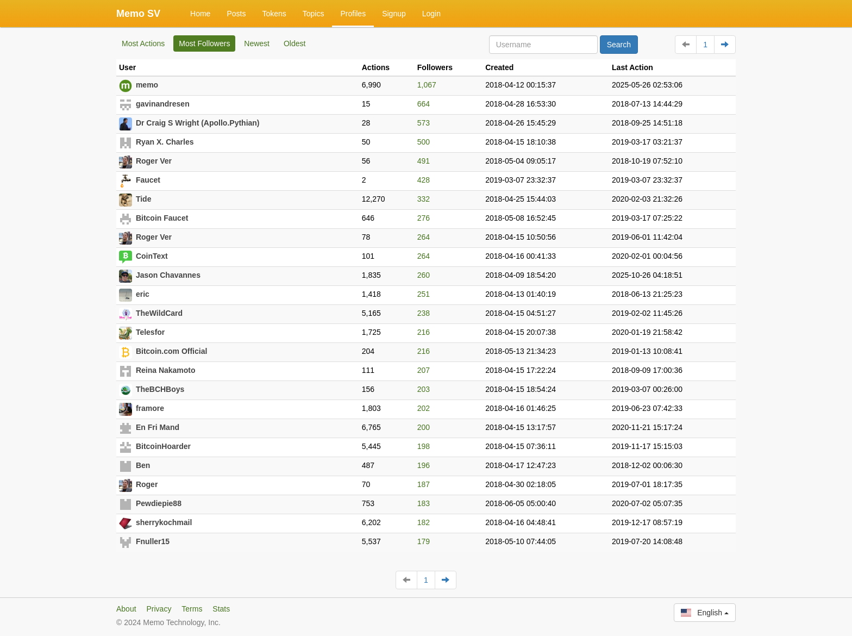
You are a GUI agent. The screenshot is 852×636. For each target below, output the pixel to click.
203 (423, 389)
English (705, 612)
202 (423, 408)
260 (423, 275)
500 (423, 142)
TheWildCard (159, 313)
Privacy (158, 608)
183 (423, 503)
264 (423, 237)
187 (423, 484)
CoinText (152, 256)
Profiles (353, 13)
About (126, 608)
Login (431, 13)
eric (142, 294)
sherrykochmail (164, 522)
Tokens (274, 13)
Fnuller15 (153, 541)
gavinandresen (163, 103)
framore (150, 408)
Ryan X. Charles (165, 142)
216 (423, 332)
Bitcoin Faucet (162, 218)
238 (423, 313)
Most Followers (204, 43)
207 (423, 370)
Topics (313, 13)
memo (147, 84)
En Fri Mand (157, 427)
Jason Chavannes (168, 275)
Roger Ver (154, 161)
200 (423, 427)
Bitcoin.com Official (171, 351)
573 (423, 123)
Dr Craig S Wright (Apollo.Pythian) (198, 123)
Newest (257, 43)
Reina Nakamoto (166, 370)
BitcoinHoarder (163, 446)
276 (423, 218)
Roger (147, 484)
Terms (191, 608)
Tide (144, 199)
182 (423, 522)
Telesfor (150, 332)
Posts (236, 13)
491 (423, 161)
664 (423, 103)
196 (423, 465)
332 (423, 199)
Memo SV (138, 13)
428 (423, 180)
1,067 (426, 84)
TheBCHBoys (160, 389)
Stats (221, 608)
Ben (143, 465)
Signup (394, 13)
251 (423, 294)
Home (200, 13)
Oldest (294, 43)
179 (423, 541)
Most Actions (143, 43)
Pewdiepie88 (158, 503)
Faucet (148, 180)
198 (423, 446)
